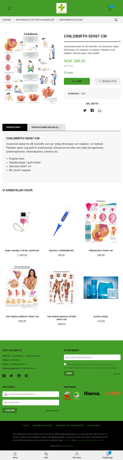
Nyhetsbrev (93, 426)
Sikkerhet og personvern (69, 426)
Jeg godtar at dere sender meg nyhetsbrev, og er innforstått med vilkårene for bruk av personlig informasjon (90, 366)
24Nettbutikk (67, 446)
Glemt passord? (52, 411)
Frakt (26, 426)
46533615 (15, 360)
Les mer (117, 374)
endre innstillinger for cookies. (90, 440)
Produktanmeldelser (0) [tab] (45, 127)
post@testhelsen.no (18, 364)
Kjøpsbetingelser (42, 426)
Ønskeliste (107, 81)
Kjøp (77, 81)
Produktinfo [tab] (13, 127)
